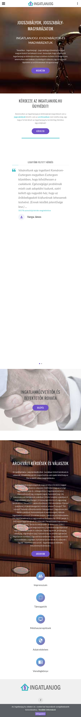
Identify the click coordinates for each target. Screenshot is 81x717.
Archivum (40, 553)
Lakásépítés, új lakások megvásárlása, (29, 527)
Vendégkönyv (40, 670)
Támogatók (40, 606)
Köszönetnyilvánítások (40, 545)
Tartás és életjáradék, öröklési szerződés (46, 524)
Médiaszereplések (40, 627)
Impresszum (40, 584)
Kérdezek (40, 131)
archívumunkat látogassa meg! (46, 62)
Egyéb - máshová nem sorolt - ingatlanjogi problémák (40, 542)
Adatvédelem (40, 649)
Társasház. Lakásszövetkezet (35, 503)
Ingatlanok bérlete (55, 491)
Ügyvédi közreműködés (41, 536)
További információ (47, 710)
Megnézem (40, 70)
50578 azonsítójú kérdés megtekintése (34, 210)
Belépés (40, 407)
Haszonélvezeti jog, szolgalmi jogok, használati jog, (38, 494)
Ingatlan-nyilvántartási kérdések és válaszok (46, 539)
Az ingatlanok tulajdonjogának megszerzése (33, 485)
